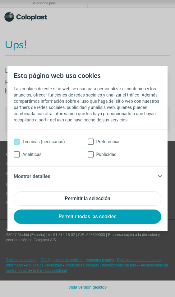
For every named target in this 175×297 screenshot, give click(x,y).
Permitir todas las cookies (87, 216)
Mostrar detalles (32, 176)
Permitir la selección (87, 198)
